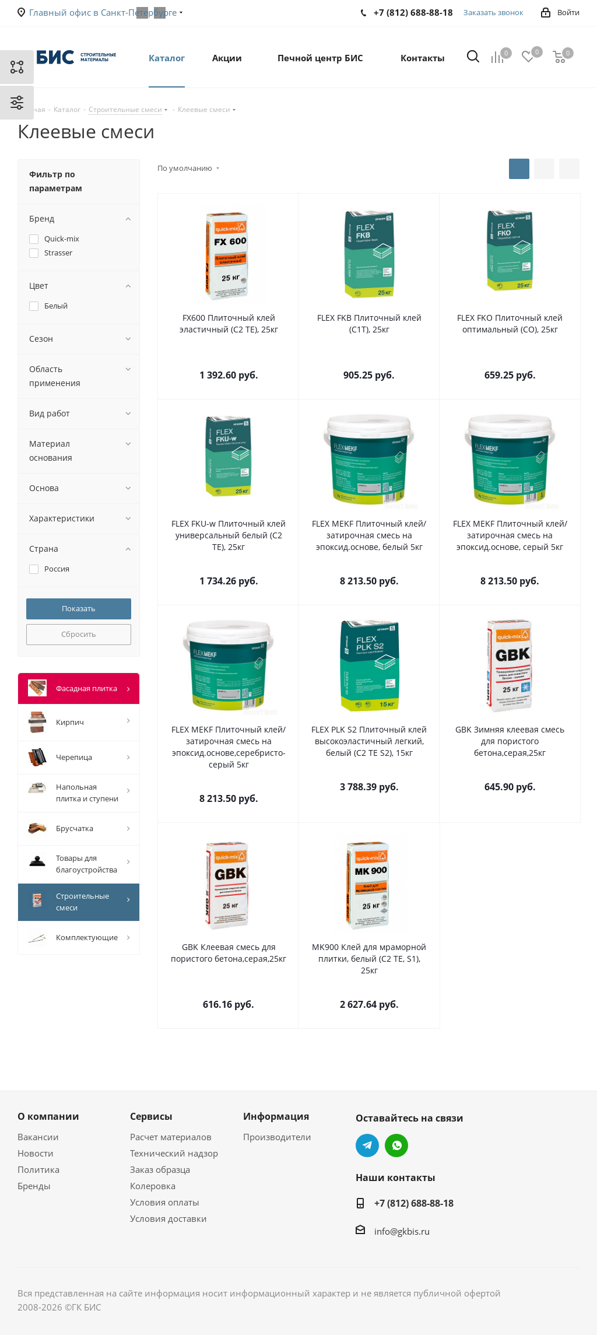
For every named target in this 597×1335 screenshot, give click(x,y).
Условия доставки (168, 1218)
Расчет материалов (171, 1137)
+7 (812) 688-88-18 (414, 1203)
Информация (276, 1116)
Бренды (34, 1186)
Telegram (367, 1145)
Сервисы (151, 1116)
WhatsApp (396, 1145)
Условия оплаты (164, 1202)
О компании (48, 1116)
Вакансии (38, 1137)
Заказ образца (160, 1169)
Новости (35, 1153)
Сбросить (78, 634)
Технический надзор (174, 1153)
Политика (38, 1169)
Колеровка (152, 1186)
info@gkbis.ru (402, 1231)
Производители (277, 1137)
